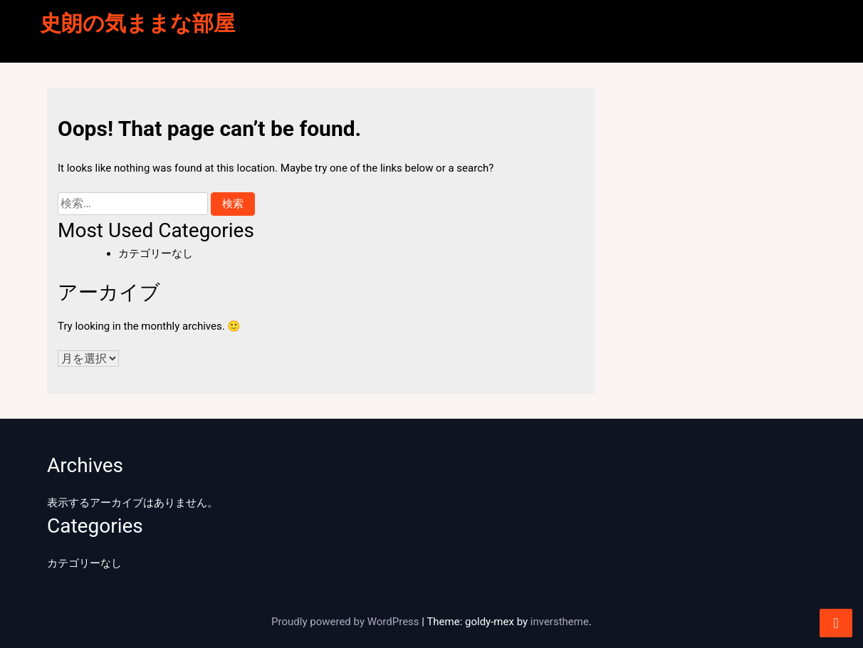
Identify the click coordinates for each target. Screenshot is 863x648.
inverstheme (559, 621)
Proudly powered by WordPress (346, 621)
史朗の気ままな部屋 (137, 23)
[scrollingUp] (836, 623)
